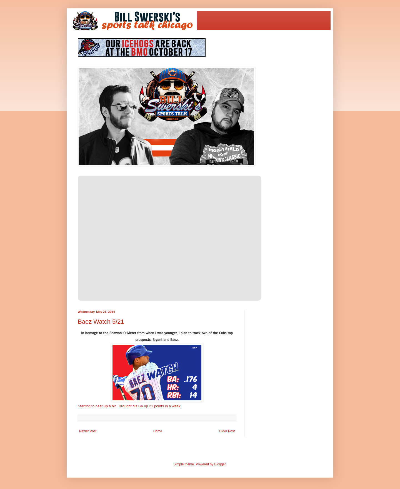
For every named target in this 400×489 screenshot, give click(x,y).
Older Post (227, 431)
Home (157, 431)
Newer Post (87, 431)
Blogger (220, 464)
